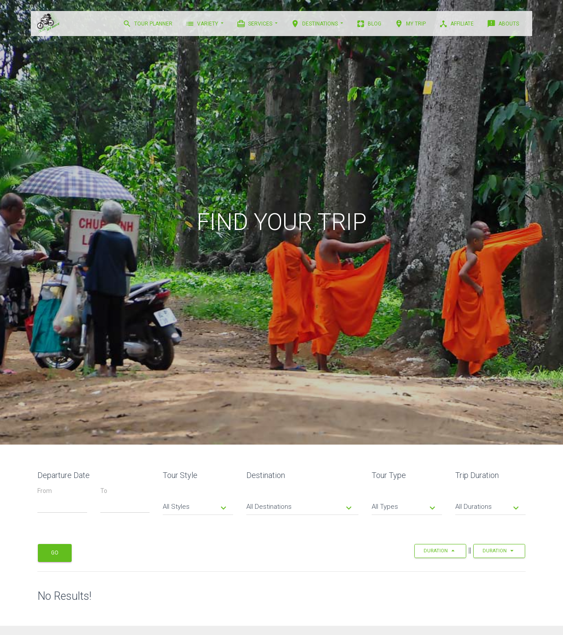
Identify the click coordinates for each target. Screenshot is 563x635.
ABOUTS (503, 23)
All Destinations (300, 507)
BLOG (368, 23)
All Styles (196, 507)
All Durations (488, 507)
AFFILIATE (456, 23)
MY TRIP (410, 23)
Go (54, 553)
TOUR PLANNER (147, 23)
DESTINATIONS (315, 23)
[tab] (198, 500)
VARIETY (202, 23)
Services (255, 23)
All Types (405, 507)
